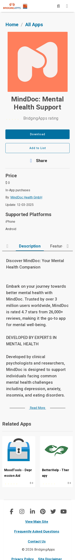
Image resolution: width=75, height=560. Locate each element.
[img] (58, 6)
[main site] (18, 6)
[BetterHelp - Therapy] (56, 457)
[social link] (11, 511)
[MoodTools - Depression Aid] (18, 457)
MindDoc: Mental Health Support (37, 103)
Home (11, 24)
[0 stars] (37, 118)
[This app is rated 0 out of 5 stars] (51, 482)
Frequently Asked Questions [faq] (36, 531)
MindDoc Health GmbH (26, 197)
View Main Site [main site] (36, 522)
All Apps (34, 24)
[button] (37, 160)
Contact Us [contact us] (37, 541)
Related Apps (16, 424)
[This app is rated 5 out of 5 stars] (14, 482)
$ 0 (31, 483)
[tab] (30, 246)
